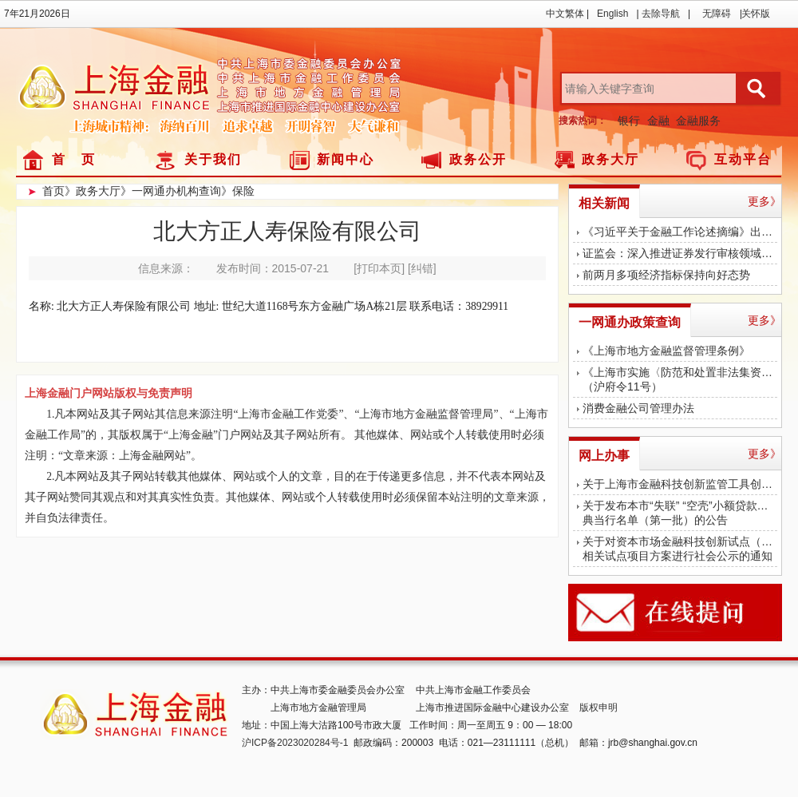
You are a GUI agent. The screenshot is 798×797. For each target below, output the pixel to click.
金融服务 (698, 120)
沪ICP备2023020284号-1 (295, 742)
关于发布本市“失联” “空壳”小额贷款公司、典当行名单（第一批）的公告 (680, 512)
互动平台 (743, 159)
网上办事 (604, 455)
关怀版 (755, 13)
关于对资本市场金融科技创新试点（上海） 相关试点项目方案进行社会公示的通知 (680, 548)
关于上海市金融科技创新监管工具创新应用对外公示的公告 (680, 484)
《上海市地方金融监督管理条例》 (666, 350)
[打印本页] (379, 268)
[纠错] (422, 268)
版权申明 (598, 707)
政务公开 (478, 159)
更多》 (764, 201)
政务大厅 (610, 159)
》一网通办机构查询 (170, 190)
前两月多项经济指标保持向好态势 (666, 274)
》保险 (238, 190)
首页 (53, 190)
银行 (629, 120)
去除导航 (661, 13)
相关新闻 (604, 203)
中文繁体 (565, 13)
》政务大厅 (92, 190)
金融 (658, 120)
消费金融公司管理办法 (638, 408)
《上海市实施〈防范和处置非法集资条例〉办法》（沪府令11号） (680, 379)
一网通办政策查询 (630, 322)
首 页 (74, 159)
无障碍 (716, 13)
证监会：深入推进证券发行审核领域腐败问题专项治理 (680, 253)
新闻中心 (345, 159)
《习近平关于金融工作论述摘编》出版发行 (680, 231)
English (612, 13)
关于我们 (213, 159)
